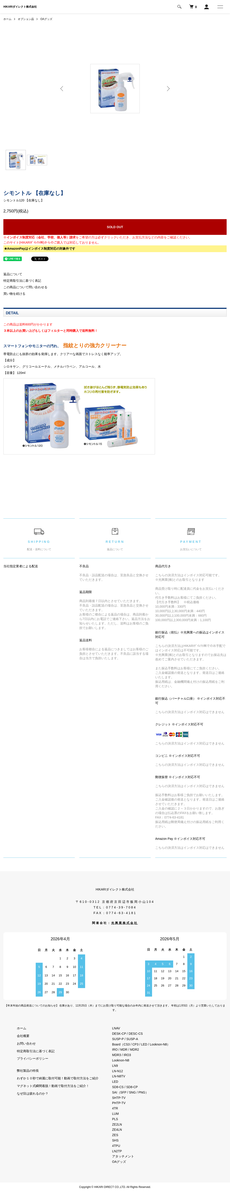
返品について (12, 274)
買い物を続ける (14, 293)
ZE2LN (117, 1124)
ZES (115, 1135)
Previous (62, 88)
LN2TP (117, 1151)
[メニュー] (220, 6)
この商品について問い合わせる (25, 287)
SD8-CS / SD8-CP (125, 1087)
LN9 (115, 1065)
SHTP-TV (119, 1098)
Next (167, 88)
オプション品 (26, 19)
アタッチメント (123, 1156)
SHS (115, 1140)
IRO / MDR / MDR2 (125, 1049)
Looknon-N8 (120, 1060)
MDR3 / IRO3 (121, 1055)
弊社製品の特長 (28, 1070)
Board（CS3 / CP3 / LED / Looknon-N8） (141, 1044)
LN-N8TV (118, 1076)
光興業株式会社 (124, 923)
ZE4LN (117, 1129)
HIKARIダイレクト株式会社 (20, 6)
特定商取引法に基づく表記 (22, 280)
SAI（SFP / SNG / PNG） (130, 1092)
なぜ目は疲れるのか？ (32, 1093)
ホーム (7, 19)
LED (115, 1081)
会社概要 (23, 1036)
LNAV (116, 1028)
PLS (115, 1119)
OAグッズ (46, 19)
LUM (115, 1113)
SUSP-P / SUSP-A (125, 1039)
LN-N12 (117, 1071)
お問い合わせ (26, 1043)
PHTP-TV (119, 1103)
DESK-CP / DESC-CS (127, 1033)
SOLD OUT (115, 227)
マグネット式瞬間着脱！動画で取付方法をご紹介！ (53, 1086)
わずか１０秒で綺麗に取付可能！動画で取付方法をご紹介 (58, 1078)
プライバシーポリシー (32, 1058)
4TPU (116, 1146)
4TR (115, 1108)
